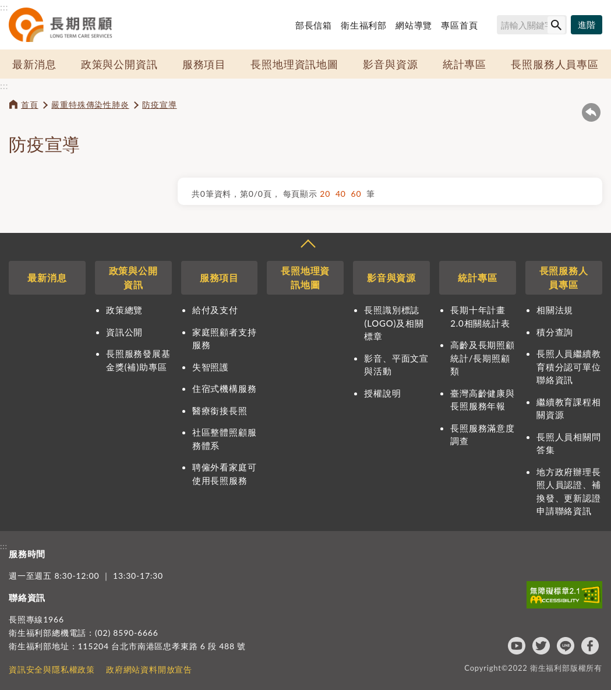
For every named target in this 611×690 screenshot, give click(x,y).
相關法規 (554, 310)
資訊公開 (124, 332)
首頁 (29, 104)
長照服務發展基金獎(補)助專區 (138, 360)
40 (343, 194)
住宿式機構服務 (224, 388)
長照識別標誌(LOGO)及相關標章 (393, 323)
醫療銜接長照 (220, 410)
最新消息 (34, 64)
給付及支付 (215, 310)
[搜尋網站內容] (532, 24)
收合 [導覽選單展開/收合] (307, 245)
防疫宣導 (159, 104)
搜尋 (491, 27)
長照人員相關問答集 (568, 443)
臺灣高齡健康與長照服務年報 (482, 400)
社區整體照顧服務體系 (224, 439)
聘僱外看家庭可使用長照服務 (224, 474)
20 (327, 194)
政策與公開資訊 (119, 64)
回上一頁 (591, 112)
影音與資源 (390, 64)
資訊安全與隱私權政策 (52, 669)
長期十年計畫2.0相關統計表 (480, 316)
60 (359, 194)
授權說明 (382, 393)
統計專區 (464, 64)
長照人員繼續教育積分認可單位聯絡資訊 (568, 366)
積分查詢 (554, 332)
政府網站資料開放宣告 (149, 669)
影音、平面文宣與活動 (396, 365)
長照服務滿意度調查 (482, 435)
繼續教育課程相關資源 (568, 408)
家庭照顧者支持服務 (224, 339)
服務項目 (204, 64)
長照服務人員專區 (554, 64)
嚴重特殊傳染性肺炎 (90, 104)
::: (4, 6)
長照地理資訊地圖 (294, 64)
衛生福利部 (364, 25)
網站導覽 (413, 25)
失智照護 (210, 367)
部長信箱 (313, 25)
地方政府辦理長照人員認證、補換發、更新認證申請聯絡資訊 (568, 491)
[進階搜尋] (586, 25)
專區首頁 (459, 25)
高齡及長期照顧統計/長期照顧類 (482, 357)
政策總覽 (124, 310)
